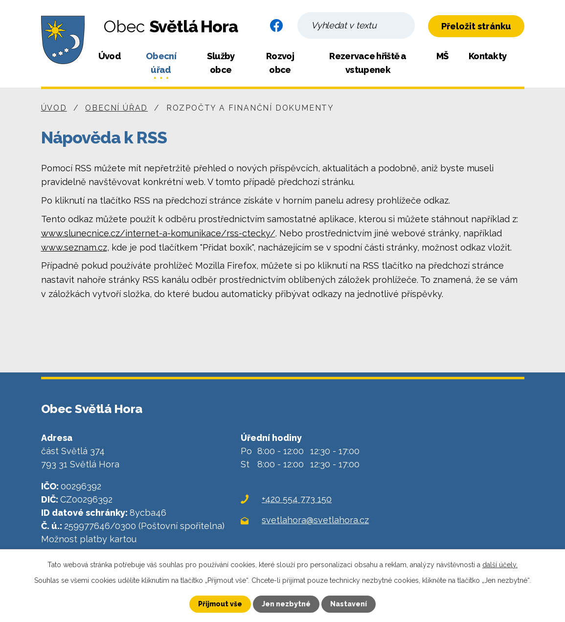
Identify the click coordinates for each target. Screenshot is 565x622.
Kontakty (487, 56)
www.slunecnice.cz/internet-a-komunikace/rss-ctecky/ (158, 233)
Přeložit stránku (476, 26)
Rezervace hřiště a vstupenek (367, 63)
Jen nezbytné (286, 604)
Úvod (109, 56)
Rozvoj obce (280, 63)
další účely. (500, 565)
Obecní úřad (161, 63)
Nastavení (348, 604)
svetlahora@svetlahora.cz (315, 520)
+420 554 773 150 (297, 499)
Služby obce (221, 63)
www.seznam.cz (74, 247)
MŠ (442, 56)
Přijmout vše (220, 604)
